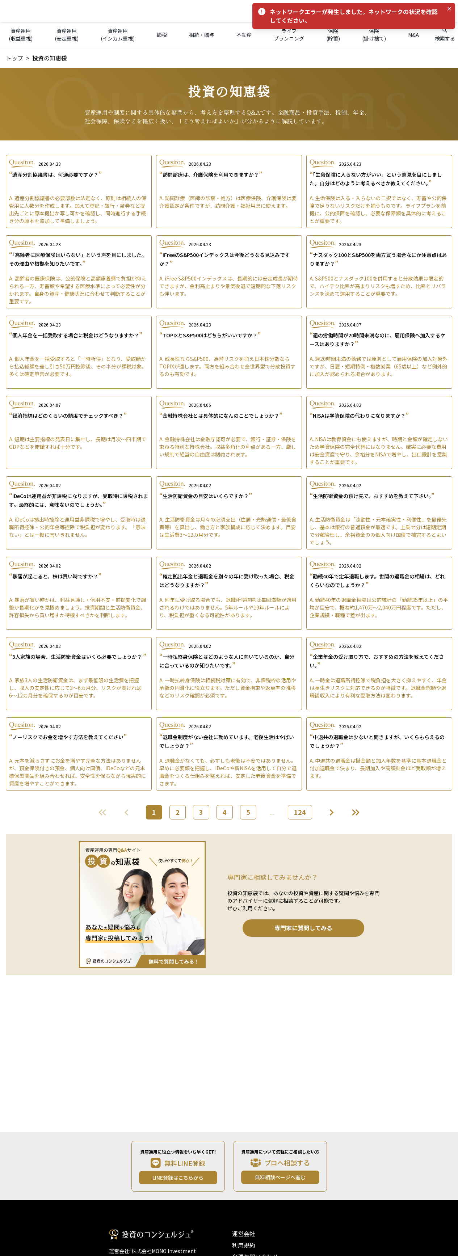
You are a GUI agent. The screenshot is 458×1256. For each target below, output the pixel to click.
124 (300, 812)
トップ (14, 58)
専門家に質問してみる (303, 927)
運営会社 (243, 1233)
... (272, 812)
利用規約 (243, 1245)
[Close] (449, 8)
